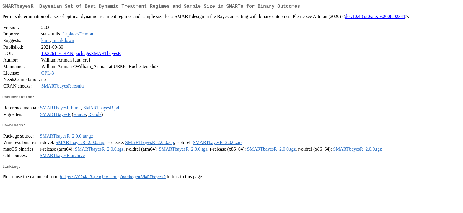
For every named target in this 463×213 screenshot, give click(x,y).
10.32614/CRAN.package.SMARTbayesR (81, 54)
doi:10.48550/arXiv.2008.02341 (375, 17)
